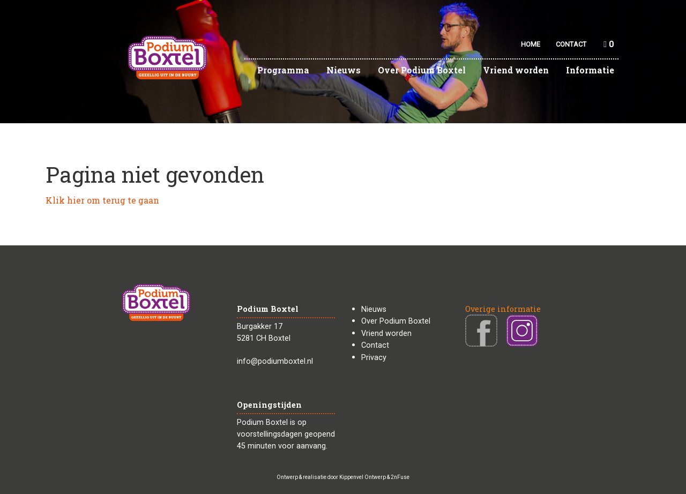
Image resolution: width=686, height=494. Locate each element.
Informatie (590, 70)
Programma (283, 70)
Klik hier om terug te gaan (102, 200)
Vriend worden (516, 70)
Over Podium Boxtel (422, 70)
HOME (530, 44)
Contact (375, 345)
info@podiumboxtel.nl (275, 361)
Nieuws (343, 70)
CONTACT (571, 44)
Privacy (373, 357)
